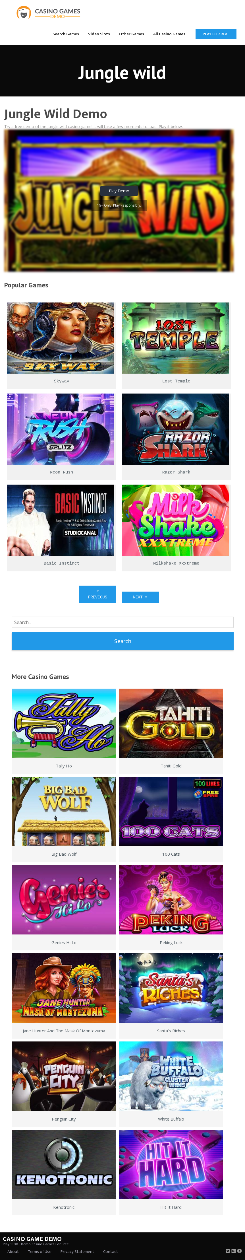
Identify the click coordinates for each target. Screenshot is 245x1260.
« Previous (97, 594)
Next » (140, 597)
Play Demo (119, 190)
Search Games (66, 34)
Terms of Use (39, 1251)
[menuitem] (66, 33)
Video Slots (99, 34)
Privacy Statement (77, 1251)
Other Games (131, 34)
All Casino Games (169, 34)
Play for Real (216, 34)
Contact (110, 1251)
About (13, 1251)
